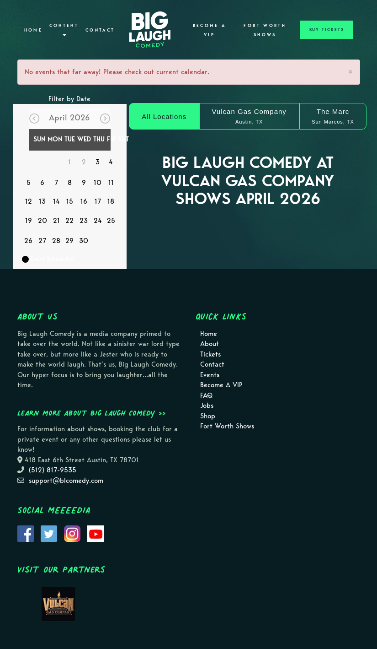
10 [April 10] (97, 182)
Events (209, 375)
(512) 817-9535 (52, 470)
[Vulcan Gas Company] (249, 116)
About (209, 344)
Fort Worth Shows (265, 30)
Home (33, 30)
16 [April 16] (83, 201)
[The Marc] (333, 116)
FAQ (206, 395)
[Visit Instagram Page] (72, 533)
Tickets (210, 354)
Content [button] (64, 29)
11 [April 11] (111, 182)
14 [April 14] (56, 201)
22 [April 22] (69, 220)
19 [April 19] (28, 220)
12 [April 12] (28, 201)
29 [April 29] (69, 241)
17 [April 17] (98, 201)
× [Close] (350, 71)
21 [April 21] (56, 220)
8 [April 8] (70, 182)
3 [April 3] (98, 162)
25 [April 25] (111, 220)
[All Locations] (164, 116)
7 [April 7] (56, 182)
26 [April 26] (28, 241)
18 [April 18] (110, 201)
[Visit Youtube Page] (95, 533)
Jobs (206, 405)
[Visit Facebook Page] (25, 533)
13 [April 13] (42, 201)
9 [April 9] (84, 182)
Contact (100, 30)
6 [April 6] (42, 182)
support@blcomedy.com (66, 480)
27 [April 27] (42, 241)
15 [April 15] (69, 201)
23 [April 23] (84, 220)
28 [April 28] (56, 241)
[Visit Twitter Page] (49, 533)
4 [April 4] (111, 162)
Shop (207, 416)
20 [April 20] (42, 220)
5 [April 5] (29, 182)
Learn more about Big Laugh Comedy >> (91, 413)
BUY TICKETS (326, 29)
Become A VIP (209, 30)
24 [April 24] (98, 220)
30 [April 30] (83, 241)
